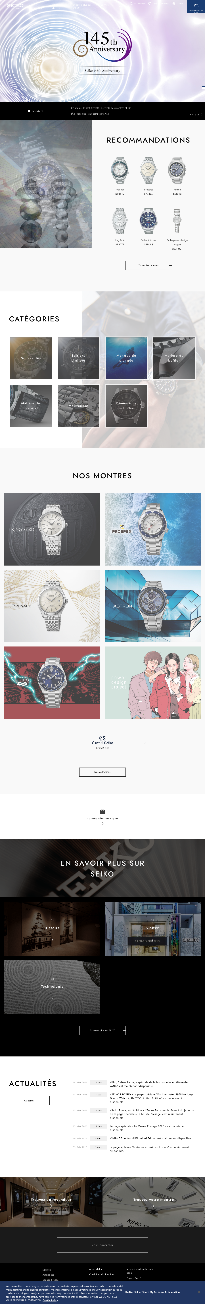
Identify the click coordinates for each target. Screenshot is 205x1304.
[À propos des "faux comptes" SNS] (90, 113)
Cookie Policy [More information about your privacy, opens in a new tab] (50, 1300)
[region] (102, 1292)
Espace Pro (133, 1278)
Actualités (29, 1100)
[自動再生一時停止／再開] (201, 93)
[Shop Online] (196, 6)
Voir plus (194, 114)
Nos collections (102, 773)
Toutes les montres (149, 266)
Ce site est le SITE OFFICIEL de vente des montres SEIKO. (101, 107)
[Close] (199, 1292)
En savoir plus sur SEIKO (102, 1031)
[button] (137, 3)
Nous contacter (102, 1245)
